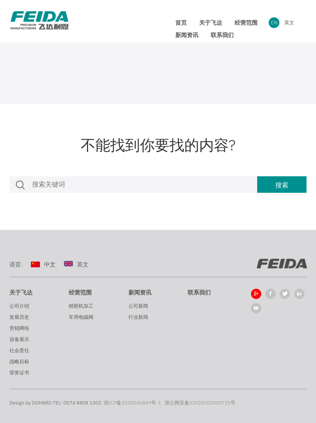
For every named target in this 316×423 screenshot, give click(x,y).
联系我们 (199, 292)
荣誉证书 (19, 372)
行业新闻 (138, 317)
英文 (289, 22)
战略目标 (19, 361)
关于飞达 (21, 292)
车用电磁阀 (81, 317)
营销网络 (19, 328)
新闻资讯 (139, 292)
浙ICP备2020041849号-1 (132, 403)
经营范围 (80, 292)
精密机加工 (81, 306)
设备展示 (19, 339)
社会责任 (19, 350)
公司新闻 (138, 306)
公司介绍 (19, 306)
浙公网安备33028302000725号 (200, 403)
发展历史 (19, 317)
